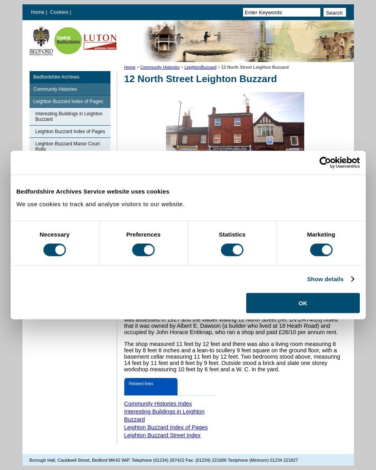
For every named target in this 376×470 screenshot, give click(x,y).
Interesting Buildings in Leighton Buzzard (69, 116)
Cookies (60, 12)
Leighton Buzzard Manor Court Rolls (68, 146)
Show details (325, 279)
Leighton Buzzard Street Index (162, 435)
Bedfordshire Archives (57, 77)
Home (38, 12)
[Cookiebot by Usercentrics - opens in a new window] (325, 163)
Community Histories (160, 67)
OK (303, 302)
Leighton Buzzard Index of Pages (68, 101)
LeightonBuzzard (201, 67)
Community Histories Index (158, 403)
